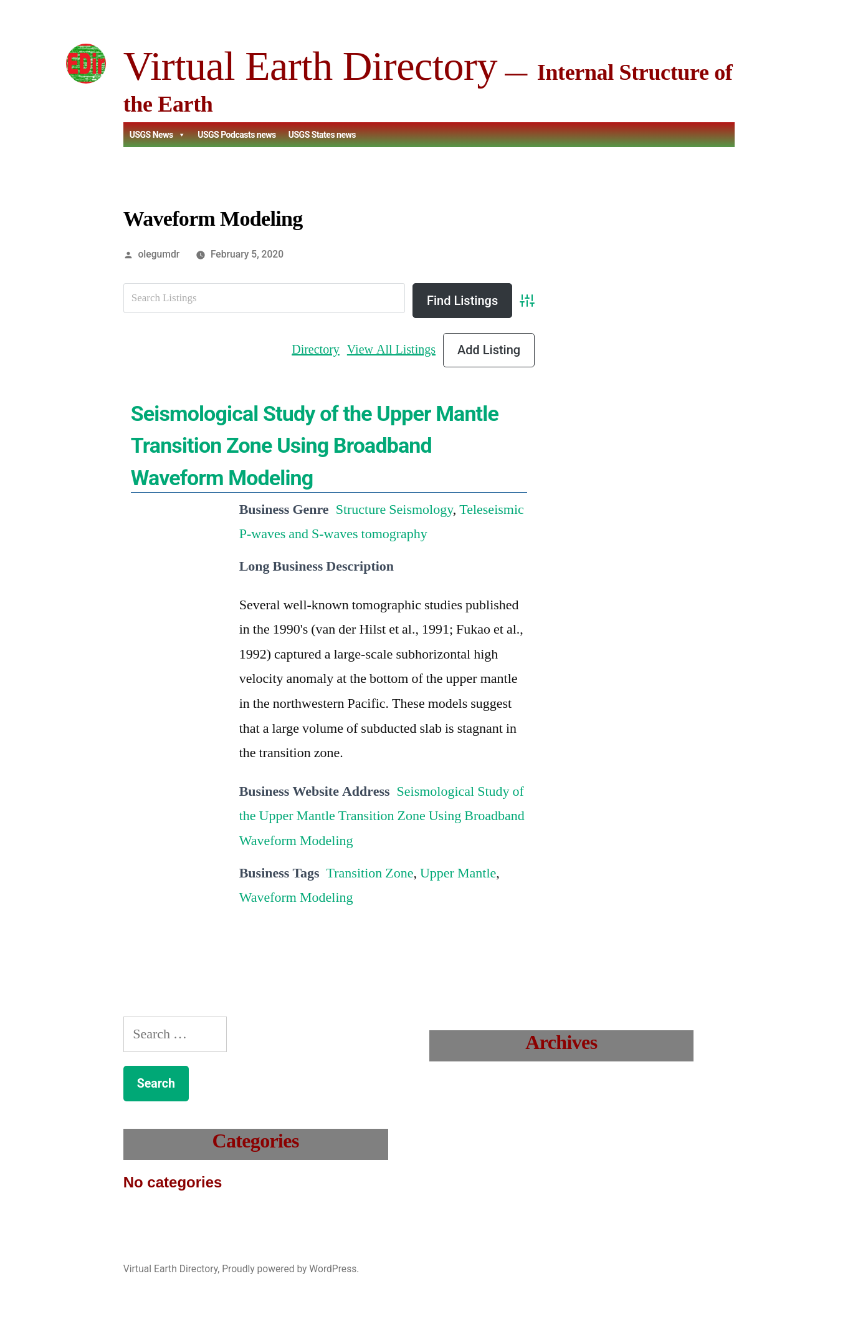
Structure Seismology (394, 509)
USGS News (157, 134)
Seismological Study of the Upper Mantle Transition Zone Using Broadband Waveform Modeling (314, 445)
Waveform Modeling (296, 897)
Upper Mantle (458, 873)
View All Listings (391, 349)
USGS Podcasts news (237, 135)
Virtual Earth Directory (310, 66)
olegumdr (159, 254)
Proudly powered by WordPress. (290, 1269)
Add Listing (488, 349)
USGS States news (322, 135)
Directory (316, 349)
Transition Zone (370, 873)
